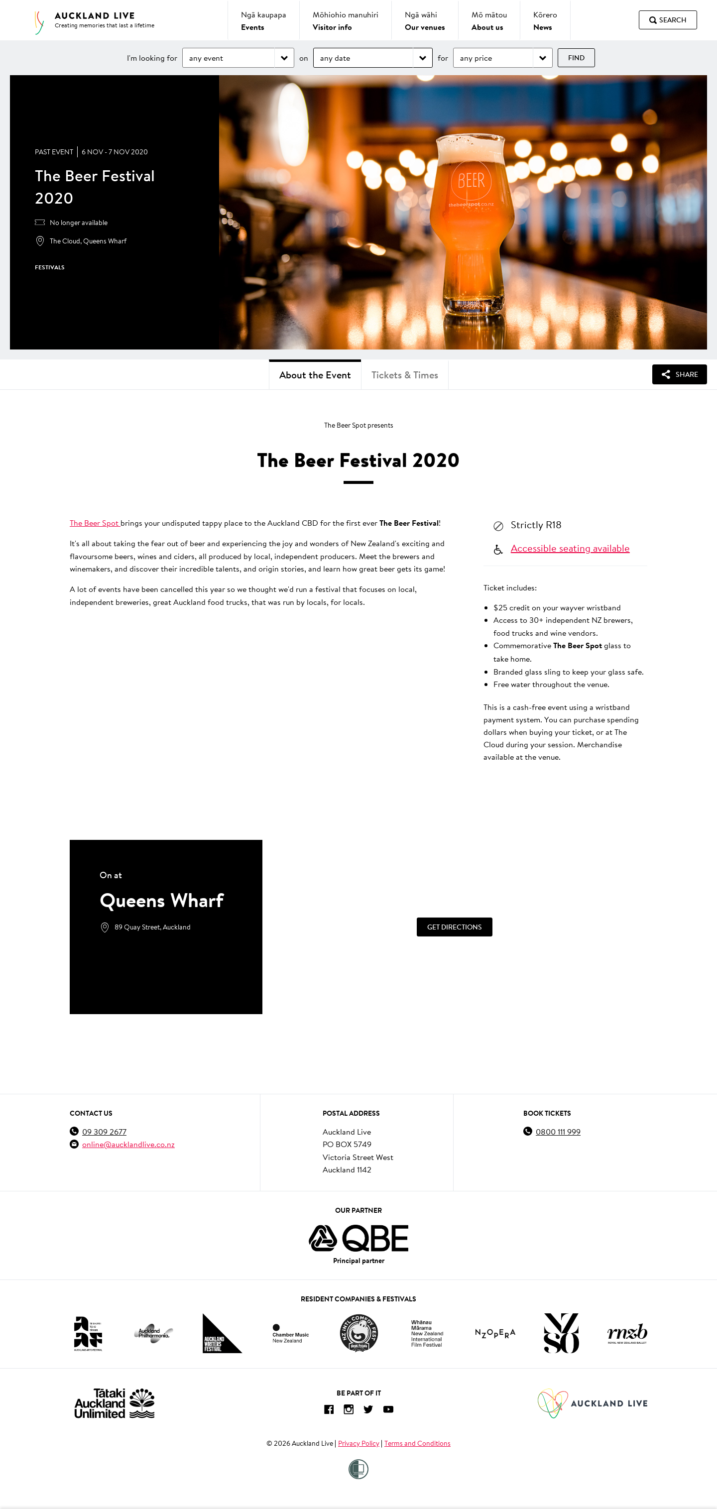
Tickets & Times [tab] (404, 374)
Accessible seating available (570, 547)
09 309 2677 (104, 1131)
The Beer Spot (95, 522)
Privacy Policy (358, 1443)
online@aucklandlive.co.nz (128, 1144)
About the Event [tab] (315, 374)
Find (576, 57)
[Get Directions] (454, 927)
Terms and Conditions (417, 1443)
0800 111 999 (558, 1131)
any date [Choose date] (335, 57)
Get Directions (454, 927)
